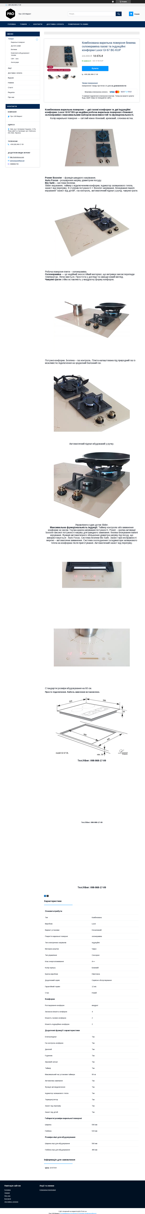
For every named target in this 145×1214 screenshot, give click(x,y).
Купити (95, 68)
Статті (10, 87)
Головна (12, 24)
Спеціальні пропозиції (48, 1190)
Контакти (37, 24)
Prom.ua (84, 1211)
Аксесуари (15, 62)
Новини (11, 83)
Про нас (11, 97)
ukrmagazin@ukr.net (17, 161)
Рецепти (11, 92)
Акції (10, 68)
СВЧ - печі (14, 59)
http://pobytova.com (17, 157)
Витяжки (14, 49)
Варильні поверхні (18, 42)
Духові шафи (16, 46)
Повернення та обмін (78, 24)
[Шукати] (119, 14)
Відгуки (11, 78)
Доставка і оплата (55, 24)
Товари (23, 24)
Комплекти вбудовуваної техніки (20, 54)
